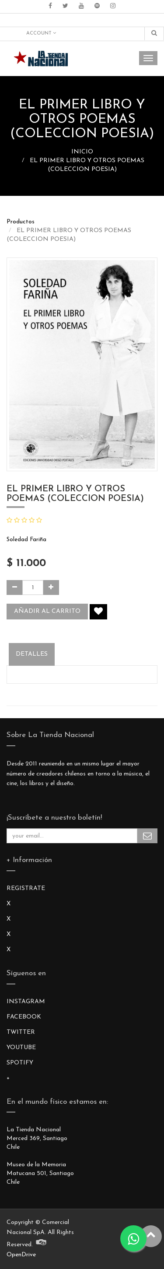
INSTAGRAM (26, 1001)
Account (41, 33)
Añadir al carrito (47, 611)
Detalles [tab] (32, 654)
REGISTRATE (26, 888)
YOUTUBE (21, 1047)
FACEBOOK (24, 1017)
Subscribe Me (147, 835)
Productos (21, 222)
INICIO (82, 152)
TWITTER (21, 1032)
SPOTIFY (20, 1063)
